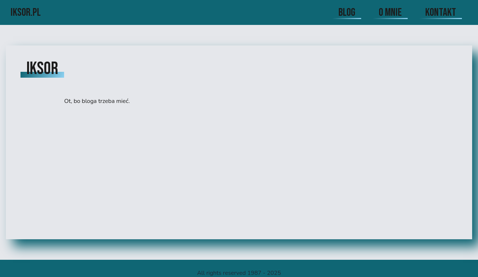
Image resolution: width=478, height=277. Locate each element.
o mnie (390, 12)
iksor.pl (26, 12)
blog (346, 12)
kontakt (440, 12)
